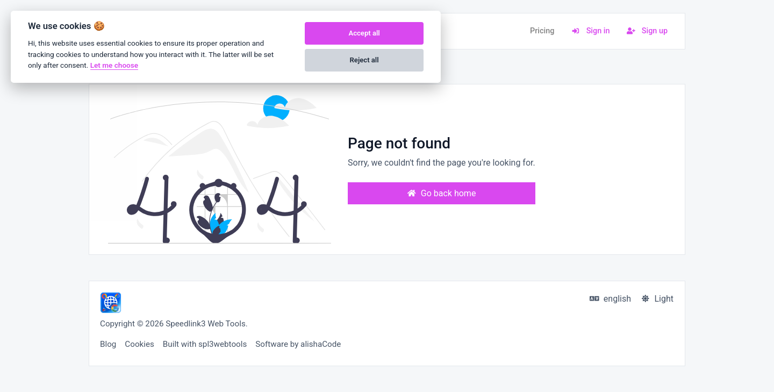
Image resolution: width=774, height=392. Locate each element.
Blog (108, 344)
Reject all (364, 60)
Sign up (647, 30)
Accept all (363, 33)
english (610, 299)
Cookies (139, 344)
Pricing (542, 30)
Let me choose (114, 65)
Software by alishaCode (298, 344)
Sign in (590, 30)
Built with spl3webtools (205, 344)
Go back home (441, 193)
